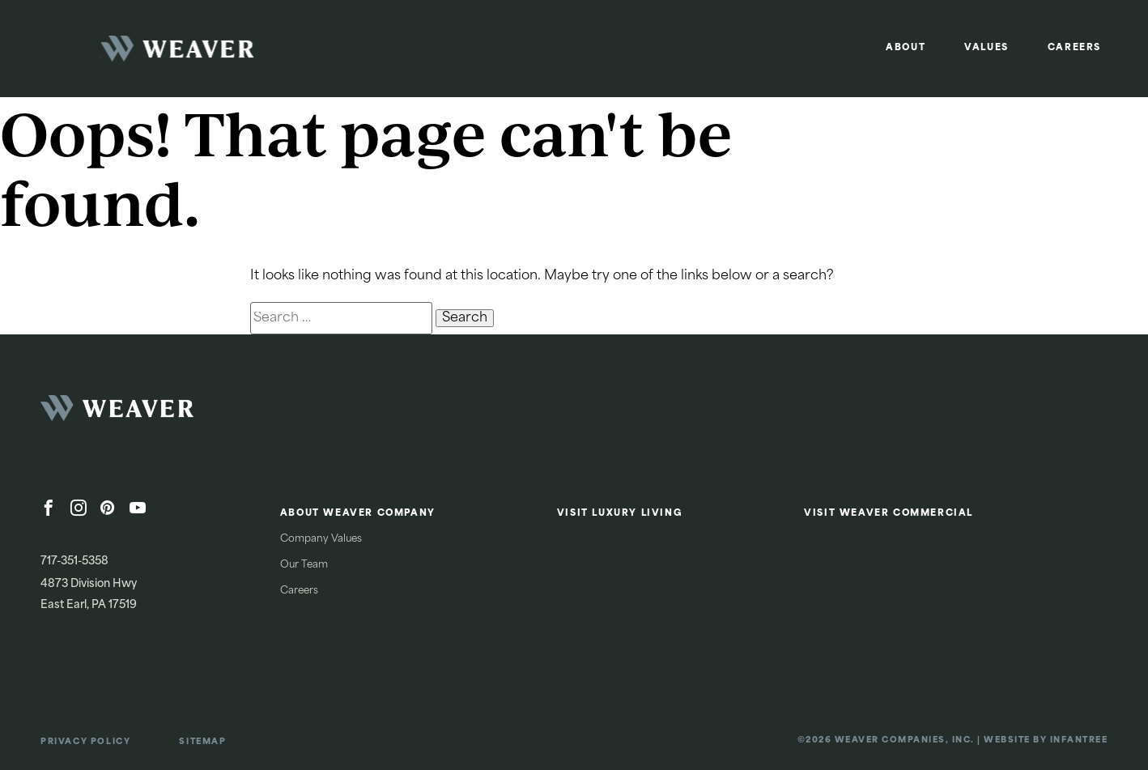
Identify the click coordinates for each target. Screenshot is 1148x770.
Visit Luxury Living (619, 513)
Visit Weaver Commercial (888, 513)
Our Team (304, 565)
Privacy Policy (85, 742)
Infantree (1079, 740)
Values (986, 48)
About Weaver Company (358, 513)
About (905, 48)
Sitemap (202, 742)
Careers (1074, 48)
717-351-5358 (74, 561)
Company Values (321, 539)
